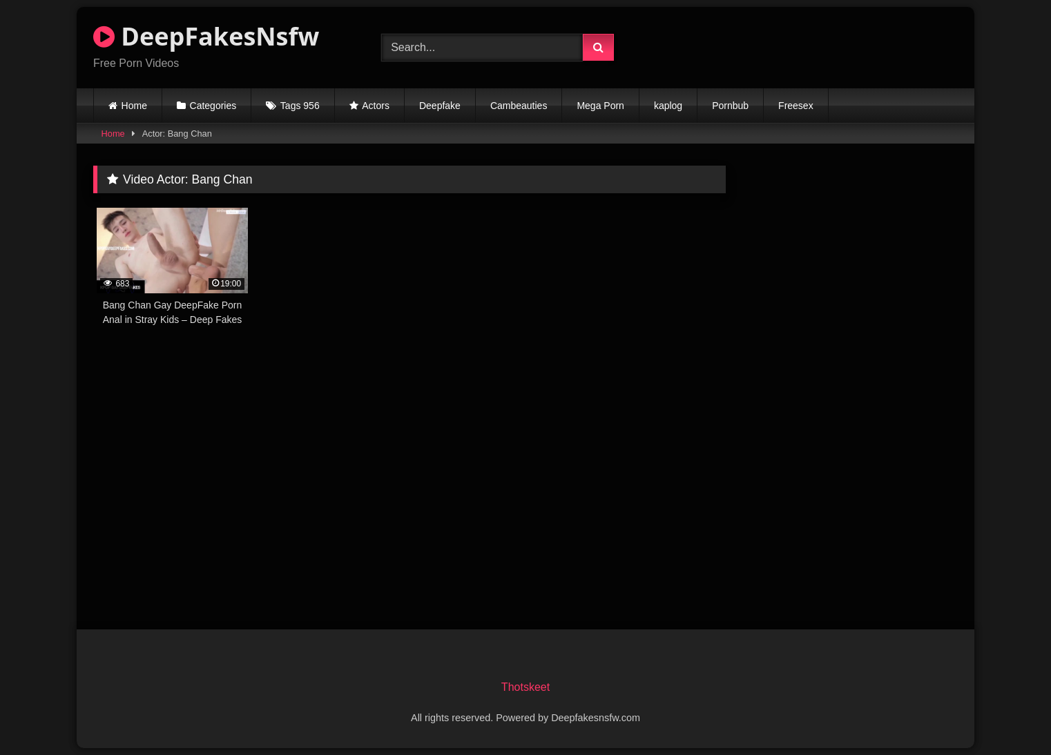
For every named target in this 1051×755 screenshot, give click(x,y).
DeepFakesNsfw (206, 36)
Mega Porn (600, 105)
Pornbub (730, 105)
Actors (375, 105)
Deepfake (440, 105)
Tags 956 (300, 105)
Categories (213, 105)
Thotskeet (525, 687)
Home (134, 105)
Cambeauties (519, 105)
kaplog (668, 105)
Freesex (795, 105)
